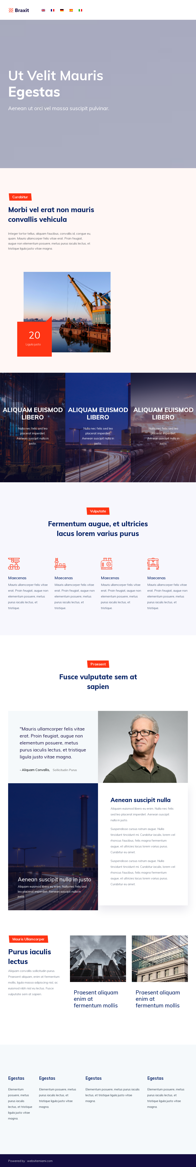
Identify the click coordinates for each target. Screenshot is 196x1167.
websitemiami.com (40, 1161)
